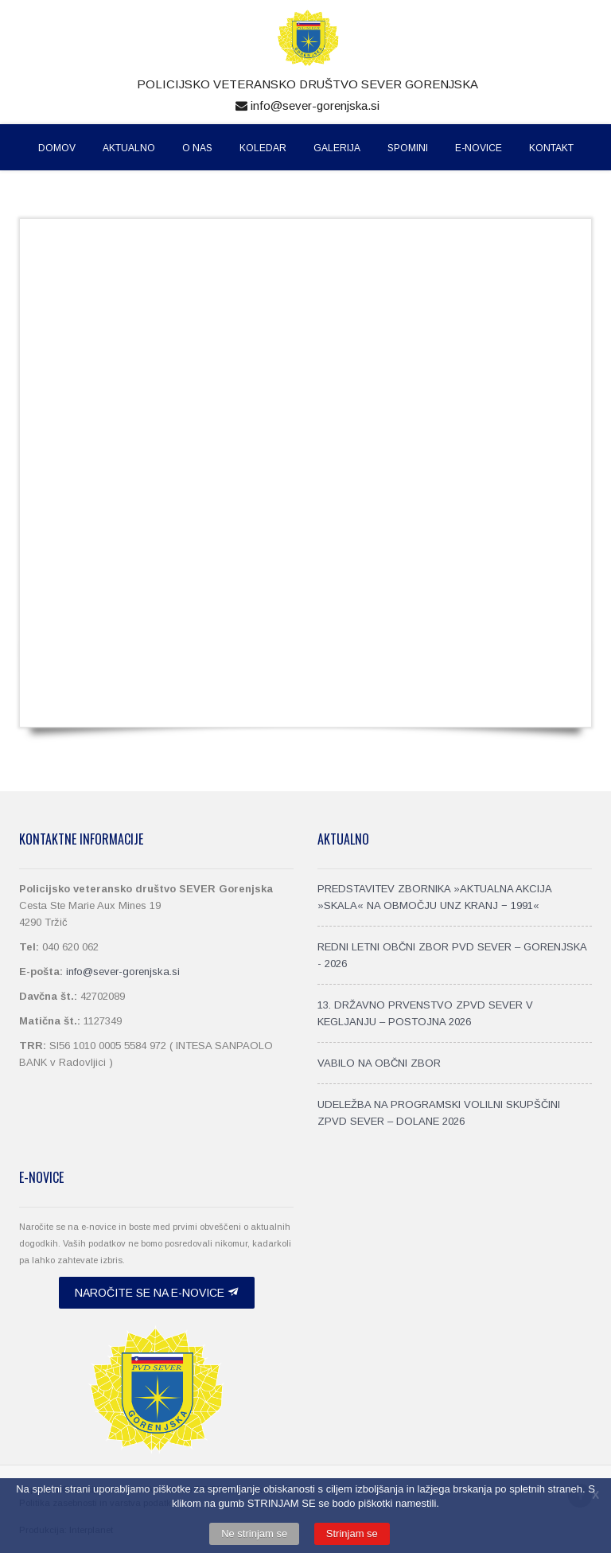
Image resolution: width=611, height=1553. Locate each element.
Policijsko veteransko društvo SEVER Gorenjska (307, 84)
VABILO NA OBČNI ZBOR (379, 1063)
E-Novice (478, 148)
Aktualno (129, 148)
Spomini (407, 148)
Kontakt (551, 148)
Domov (57, 148)
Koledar (262, 148)
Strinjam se (352, 1533)
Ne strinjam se (254, 1533)
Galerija (336, 148)
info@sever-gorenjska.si (307, 105)
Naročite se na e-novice (157, 1292)
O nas (197, 148)
